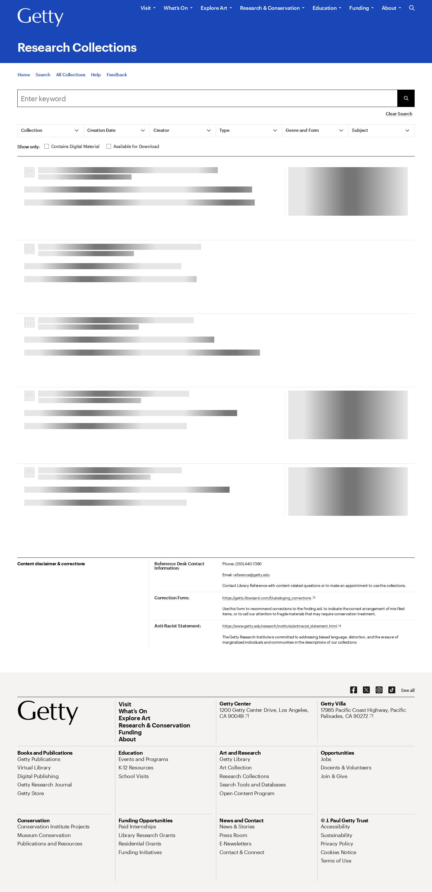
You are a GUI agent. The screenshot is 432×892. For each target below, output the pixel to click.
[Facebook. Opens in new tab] (353, 690)
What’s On (176, 8)
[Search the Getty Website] (412, 8)
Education (325, 8)
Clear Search (399, 113)
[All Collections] (71, 74)
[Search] (43, 74)
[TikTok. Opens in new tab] (391, 690)
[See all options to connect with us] (408, 690)
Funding (359, 8)
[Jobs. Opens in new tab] (326, 759)
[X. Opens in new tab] (366, 690)
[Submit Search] (406, 98)
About (389, 8)
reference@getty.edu (251, 574)
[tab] (51, 131)
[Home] (24, 74)
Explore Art (214, 8)
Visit (146, 8)
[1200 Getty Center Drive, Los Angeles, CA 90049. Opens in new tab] (266, 713)
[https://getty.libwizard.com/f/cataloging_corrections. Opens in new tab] (268, 598)
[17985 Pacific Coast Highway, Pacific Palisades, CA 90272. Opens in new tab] (368, 713)
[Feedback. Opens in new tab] (117, 74)
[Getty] (40, 17)
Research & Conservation (270, 8)
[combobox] (207, 98)
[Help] (96, 74)
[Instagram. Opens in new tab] (379, 690)
